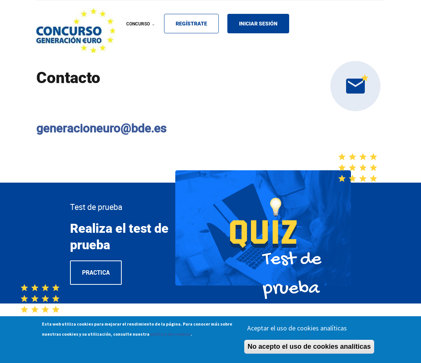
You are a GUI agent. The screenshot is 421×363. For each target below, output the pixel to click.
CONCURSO (141, 28)
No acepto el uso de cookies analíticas (309, 348)
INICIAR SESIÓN (258, 24)
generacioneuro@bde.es (101, 128)
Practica (96, 272)
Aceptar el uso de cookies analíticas (297, 329)
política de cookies (170, 335)
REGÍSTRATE (191, 24)
